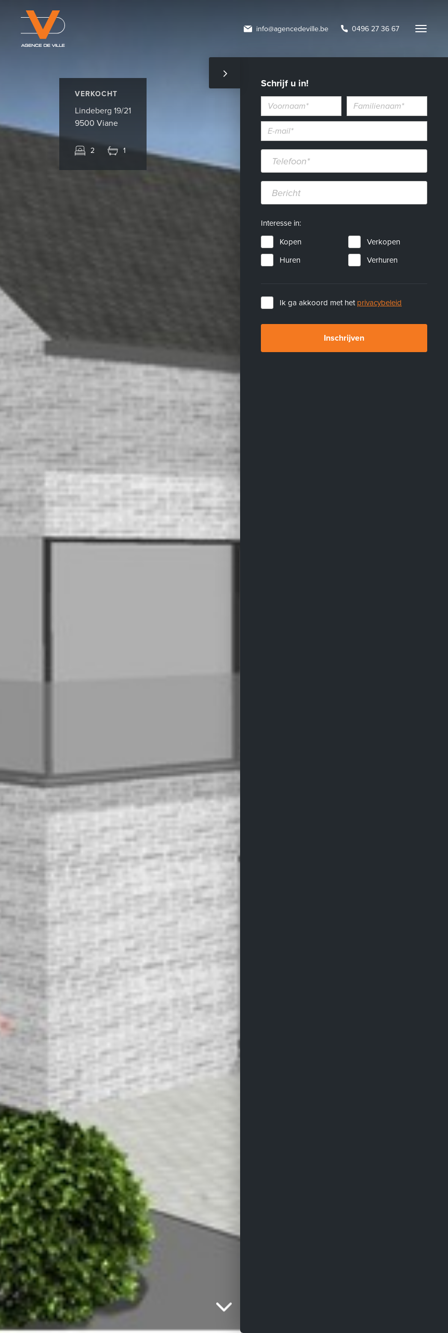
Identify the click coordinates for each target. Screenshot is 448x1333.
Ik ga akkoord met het (341, 302)
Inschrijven (344, 338)
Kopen (290, 242)
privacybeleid (379, 302)
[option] (224, 666)
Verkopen (383, 242)
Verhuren (382, 260)
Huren (290, 260)
